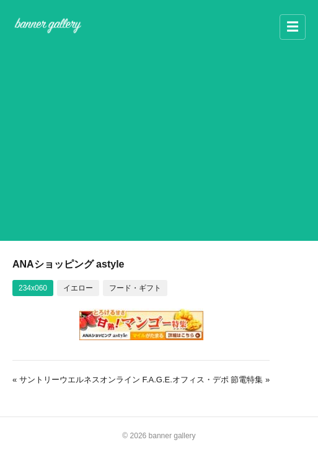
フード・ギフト (135, 288)
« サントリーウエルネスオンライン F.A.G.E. (92, 379)
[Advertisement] (159, 138)
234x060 (33, 288)
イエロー (78, 288)
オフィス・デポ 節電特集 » (221, 379)
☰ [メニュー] (292, 27)
